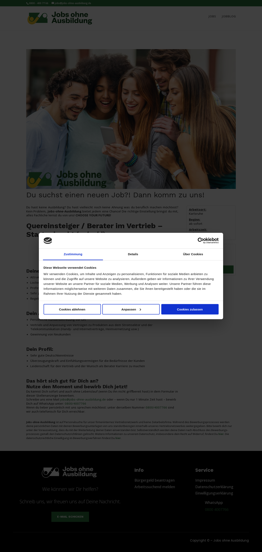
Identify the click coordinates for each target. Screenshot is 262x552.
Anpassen (131, 309)
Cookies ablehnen (72, 309)
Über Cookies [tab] (193, 254)
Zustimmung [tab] (73, 254)
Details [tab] (133, 254)
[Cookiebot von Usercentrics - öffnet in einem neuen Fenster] (201, 240)
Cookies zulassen (190, 309)
